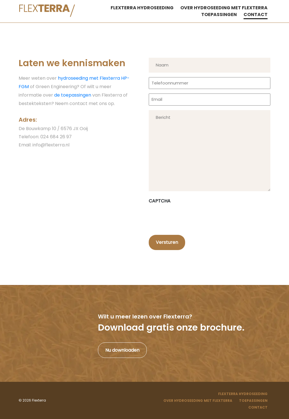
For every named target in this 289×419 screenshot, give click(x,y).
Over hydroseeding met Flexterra (224, 8)
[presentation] (192, 218)
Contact (256, 14)
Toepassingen (219, 14)
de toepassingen (72, 95)
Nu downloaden (122, 350)
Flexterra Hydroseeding (243, 393)
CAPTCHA (159, 201)
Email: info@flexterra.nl (44, 145)
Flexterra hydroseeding (142, 8)
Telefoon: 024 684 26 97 (45, 136)
